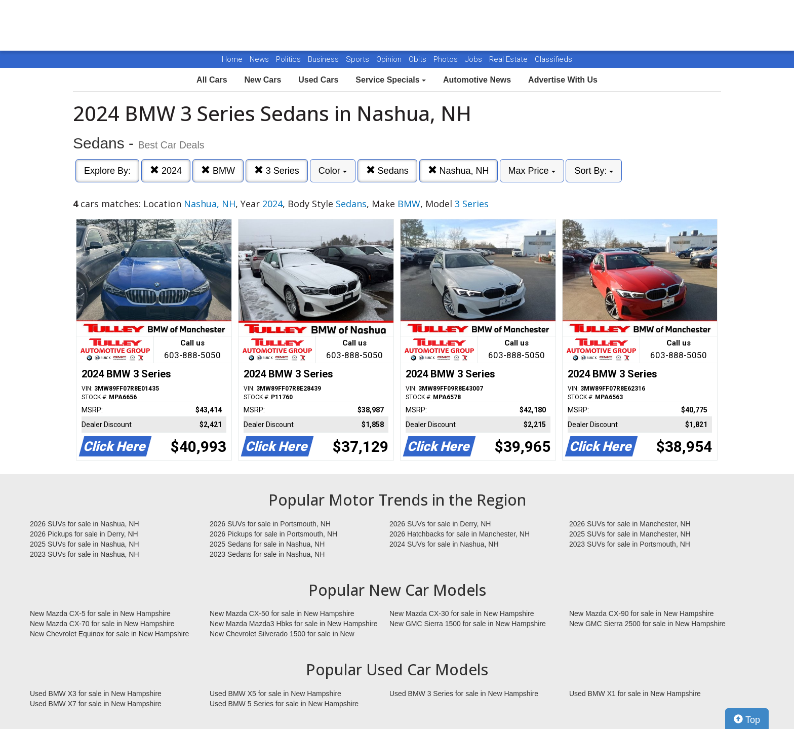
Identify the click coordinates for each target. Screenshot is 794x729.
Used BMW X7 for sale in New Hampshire (96, 704)
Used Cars (318, 79)
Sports (358, 59)
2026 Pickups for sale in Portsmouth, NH (273, 534)
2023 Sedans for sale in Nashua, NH (267, 554)
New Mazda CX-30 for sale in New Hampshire (461, 613)
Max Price (531, 171)
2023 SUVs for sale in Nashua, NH (84, 554)
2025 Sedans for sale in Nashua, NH (267, 544)
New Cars (262, 79)
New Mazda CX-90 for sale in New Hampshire (641, 613)
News (259, 59)
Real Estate (509, 59)
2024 (166, 170)
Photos (446, 59)
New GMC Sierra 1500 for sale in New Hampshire (467, 624)
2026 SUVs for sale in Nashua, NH (84, 524)
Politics (288, 59)
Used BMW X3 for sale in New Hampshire (96, 693)
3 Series (276, 170)
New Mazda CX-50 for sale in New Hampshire (282, 613)
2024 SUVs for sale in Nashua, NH (444, 544)
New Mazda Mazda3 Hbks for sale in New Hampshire (293, 624)
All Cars (211, 79)
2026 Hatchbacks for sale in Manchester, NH (459, 534)
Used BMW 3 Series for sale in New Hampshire (463, 693)
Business (324, 59)
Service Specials (390, 79)
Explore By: (107, 171)
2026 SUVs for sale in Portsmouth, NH (270, 524)
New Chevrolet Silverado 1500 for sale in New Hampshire (282, 634)
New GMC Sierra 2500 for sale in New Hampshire (647, 624)
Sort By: (593, 171)
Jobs (474, 59)
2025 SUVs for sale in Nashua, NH (84, 544)
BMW (218, 170)
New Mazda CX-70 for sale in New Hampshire (102, 624)
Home (232, 59)
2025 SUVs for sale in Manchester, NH (630, 534)
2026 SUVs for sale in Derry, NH (440, 524)
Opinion (390, 59)
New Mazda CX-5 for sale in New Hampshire (100, 613)
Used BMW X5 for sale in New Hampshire (275, 693)
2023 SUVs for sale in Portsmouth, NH (629, 544)
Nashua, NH (458, 170)
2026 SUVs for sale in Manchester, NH (630, 524)
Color (333, 171)
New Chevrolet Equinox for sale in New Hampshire (109, 634)
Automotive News (477, 79)
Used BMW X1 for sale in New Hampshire (635, 693)
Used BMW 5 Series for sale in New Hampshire (284, 704)
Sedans (387, 170)
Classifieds (553, 59)
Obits (418, 59)
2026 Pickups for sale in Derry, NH (84, 534)
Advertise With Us (563, 79)
